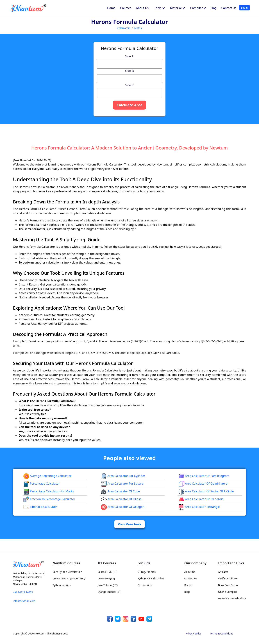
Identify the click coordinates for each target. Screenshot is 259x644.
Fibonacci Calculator (40, 507)
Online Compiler (227, 591)
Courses (125, 8)
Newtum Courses (66, 563)
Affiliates (223, 571)
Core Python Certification (67, 571)
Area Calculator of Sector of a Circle (206, 491)
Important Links (231, 563)
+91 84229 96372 (23, 592)
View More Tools (129, 524)
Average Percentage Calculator (47, 476)
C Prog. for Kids (146, 571)
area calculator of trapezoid (201, 499)
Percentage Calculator (41, 484)
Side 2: (129, 71)
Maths (138, 28)
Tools (159, 8)
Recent (188, 585)
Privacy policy (193, 633)
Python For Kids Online (150, 578)
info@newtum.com (24, 601)
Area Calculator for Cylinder (123, 476)
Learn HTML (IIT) (107, 571)
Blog (213, 8)
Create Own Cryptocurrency (69, 578)
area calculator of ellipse (121, 499)
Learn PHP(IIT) (106, 578)
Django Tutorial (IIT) (109, 591)
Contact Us (228, 8)
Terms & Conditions (221, 633)
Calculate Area (129, 105)
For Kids (143, 563)
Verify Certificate (228, 578)
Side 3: (129, 85)
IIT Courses (107, 563)
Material (177, 8)
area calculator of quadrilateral (203, 484)
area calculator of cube (120, 491)
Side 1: (129, 56)
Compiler (198, 8)
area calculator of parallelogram (204, 476)
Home (111, 8)
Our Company (195, 563)
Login (244, 7)
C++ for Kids (144, 585)
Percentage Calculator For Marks (48, 491)
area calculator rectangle (199, 507)
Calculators (123, 28)
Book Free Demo (228, 585)
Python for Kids (62, 585)
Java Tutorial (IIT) (108, 585)
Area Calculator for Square (122, 484)
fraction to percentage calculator (49, 499)
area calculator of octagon (122, 507)
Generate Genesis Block (232, 598)
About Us (142, 8)
